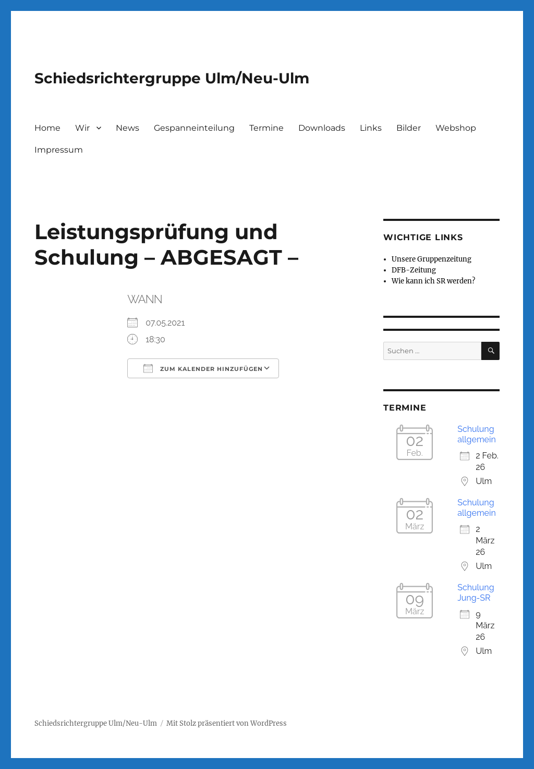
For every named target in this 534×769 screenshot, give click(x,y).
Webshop (455, 128)
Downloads (321, 128)
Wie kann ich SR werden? (433, 281)
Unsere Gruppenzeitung (431, 259)
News (127, 128)
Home (47, 128)
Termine (266, 128)
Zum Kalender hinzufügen (203, 368)
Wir (82, 128)
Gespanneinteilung (194, 128)
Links (371, 128)
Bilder (408, 128)
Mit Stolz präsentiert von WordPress (226, 723)
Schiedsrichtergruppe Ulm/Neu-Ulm (171, 78)
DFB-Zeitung (414, 270)
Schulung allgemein (476, 434)
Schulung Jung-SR (475, 592)
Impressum (58, 150)
